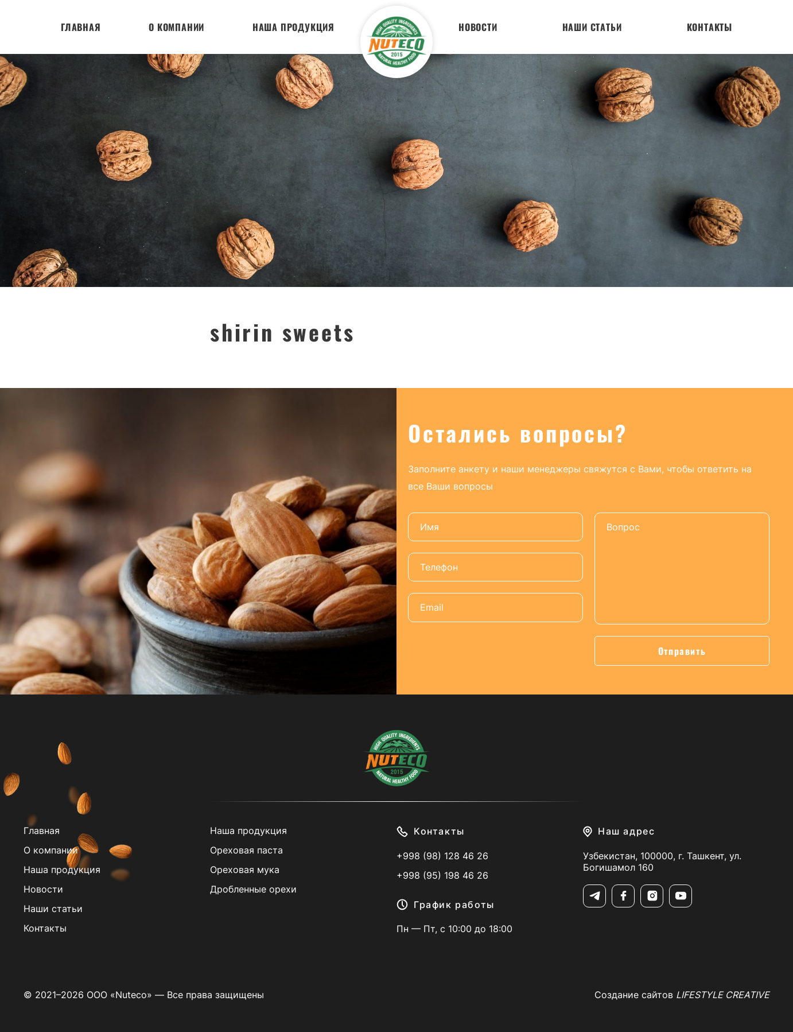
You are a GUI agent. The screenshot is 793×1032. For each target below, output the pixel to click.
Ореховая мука (244, 869)
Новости (477, 27)
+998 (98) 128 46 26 (442, 856)
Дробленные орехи (253, 889)
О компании (176, 27)
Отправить (682, 651)
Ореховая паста (246, 850)
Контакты (709, 27)
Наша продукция (293, 27)
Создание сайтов (681, 994)
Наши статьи (592, 27)
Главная (81, 27)
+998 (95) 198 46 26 (442, 875)
